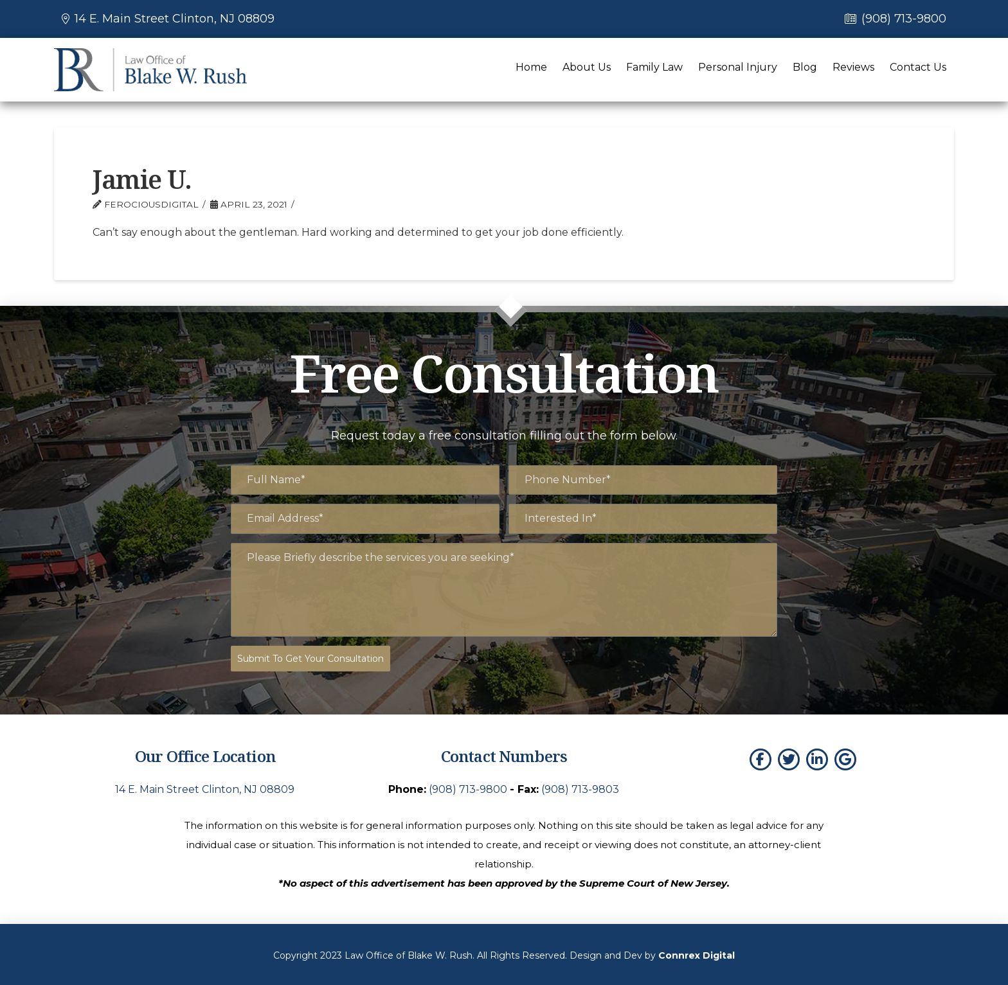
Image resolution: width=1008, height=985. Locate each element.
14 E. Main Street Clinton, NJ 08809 (174, 19)
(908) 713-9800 (903, 19)
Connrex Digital (696, 953)
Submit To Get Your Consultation (310, 658)
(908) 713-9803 (580, 786)
